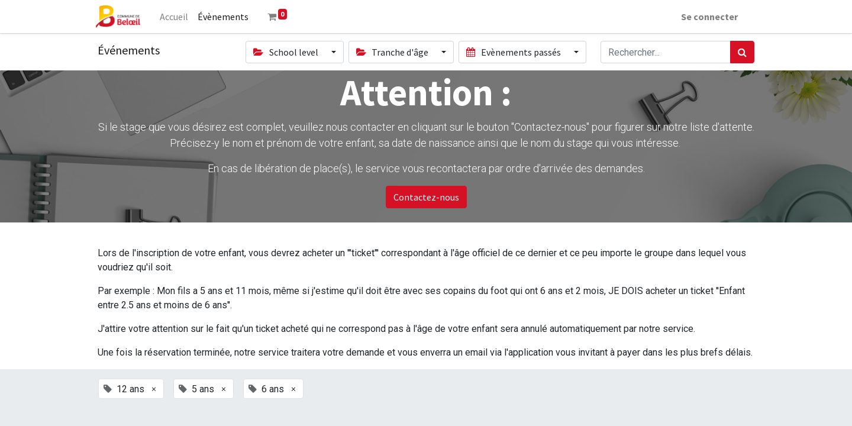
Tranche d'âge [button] (393, 52)
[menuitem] (176, 16)
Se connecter (707, 16)
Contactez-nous (426, 197)
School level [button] (286, 52)
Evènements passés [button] (514, 52)
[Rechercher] (742, 52)
